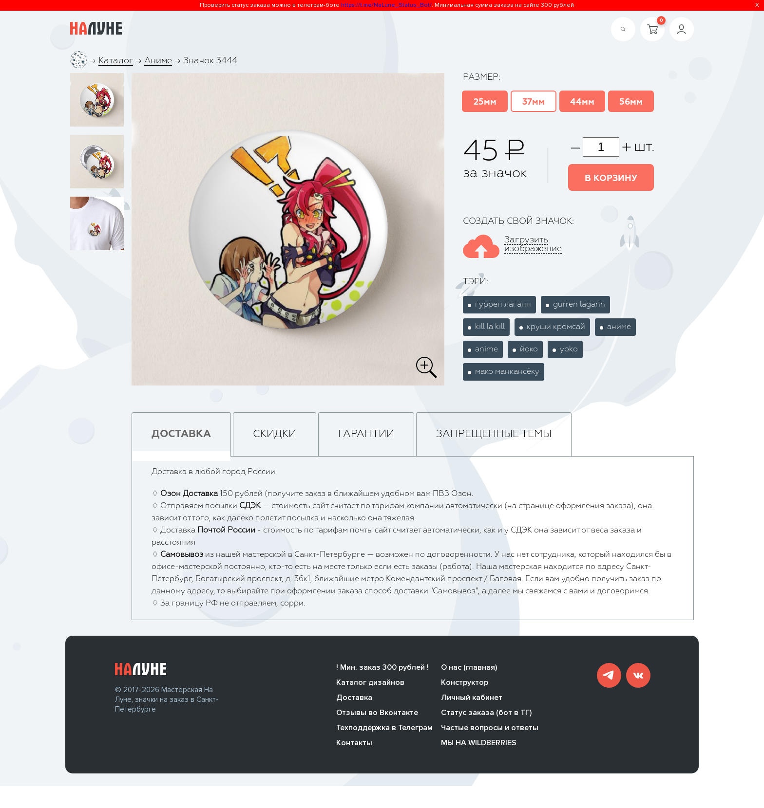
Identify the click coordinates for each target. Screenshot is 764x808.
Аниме (158, 60)
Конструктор (464, 684)
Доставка (354, 699)
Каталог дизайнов (370, 684)
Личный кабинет (471, 699)
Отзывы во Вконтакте (377, 714)
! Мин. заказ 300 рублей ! (382, 669)
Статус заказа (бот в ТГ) (486, 714)
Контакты (354, 745)
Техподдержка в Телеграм (384, 730)
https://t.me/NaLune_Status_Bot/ (386, 5)
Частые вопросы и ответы (489, 730)
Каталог (115, 60)
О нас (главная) (469, 669)
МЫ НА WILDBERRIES (478, 745)
